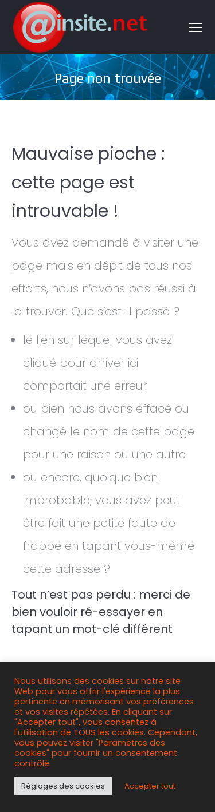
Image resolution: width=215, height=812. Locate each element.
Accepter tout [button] (149, 786)
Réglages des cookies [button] (63, 786)
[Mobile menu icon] (195, 27)
